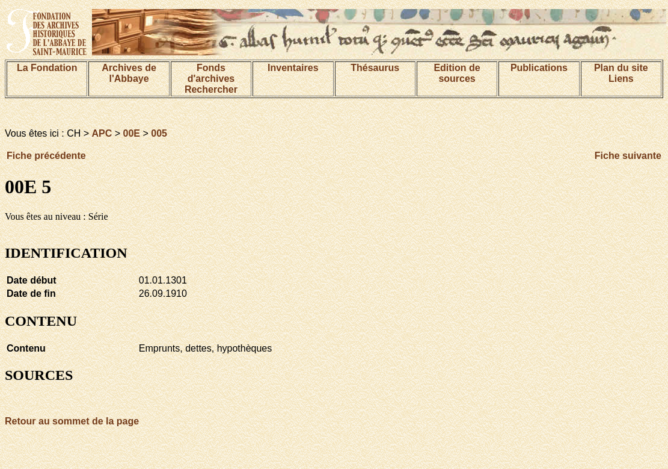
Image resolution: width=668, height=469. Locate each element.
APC (102, 133)
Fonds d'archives (211, 73)
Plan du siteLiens (621, 73)
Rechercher (211, 89)
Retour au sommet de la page (72, 421)
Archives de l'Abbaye (129, 73)
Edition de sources (457, 73)
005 (159, 133)
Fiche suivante (628, 156)
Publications (539, 68)
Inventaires (293, 68)
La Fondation (47, 68)
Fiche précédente (46, 156)
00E (131, 133)
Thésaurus (375, 68)
